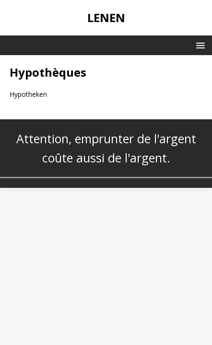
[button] (199, 45)
